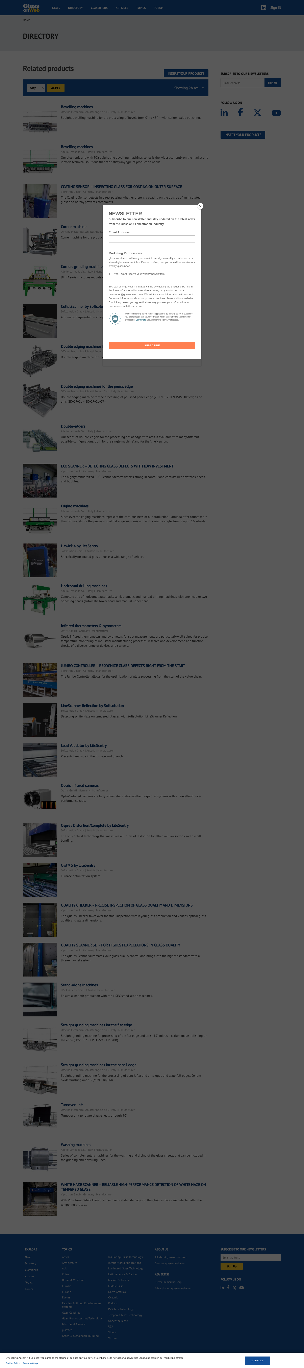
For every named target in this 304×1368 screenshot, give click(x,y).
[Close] (200, 206)
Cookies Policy (13, 1363)
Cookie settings (30, 1363)
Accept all (257, 1360)
